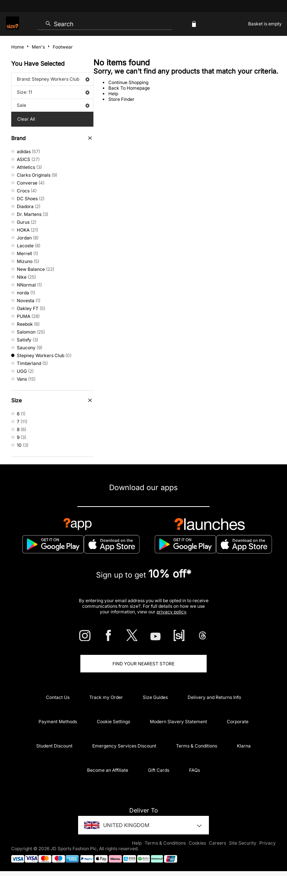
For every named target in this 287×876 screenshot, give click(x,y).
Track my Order (106, 697)
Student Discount (54, 746)
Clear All (26, 119)
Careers (217, 843)
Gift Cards (158, 770)
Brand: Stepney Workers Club (53, 79)
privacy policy (171, 612)
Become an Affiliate (107, 770)
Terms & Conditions (196, 746)
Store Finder (121, 99)
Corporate (238, 721)
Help (113, 93)
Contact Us (58, 697)
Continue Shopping (128, 82)
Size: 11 (53, 92)
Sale (53, 105)
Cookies (197, 843)
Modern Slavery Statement (178, 721)
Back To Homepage (129, 88)
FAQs (194, 770)
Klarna (244, 746)
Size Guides (155, 697)
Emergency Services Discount (124, 746)
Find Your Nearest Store (143, 663)
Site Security (242, 843)
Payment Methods (57, 721)
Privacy (267, 843)
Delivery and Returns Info (214, 697)
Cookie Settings (113, 721)
